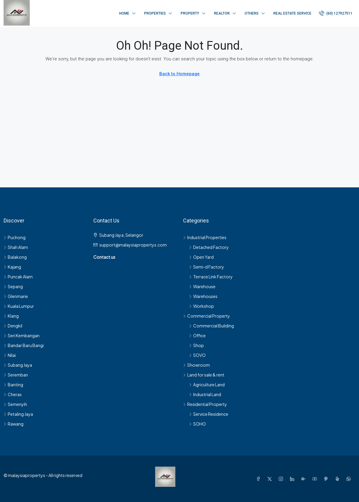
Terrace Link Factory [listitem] (211, 276)
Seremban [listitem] (16, 374)
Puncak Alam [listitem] (18, 276)
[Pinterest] (327, 478)
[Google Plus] (304, 478)
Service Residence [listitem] (208, 414)
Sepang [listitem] (13, 286)
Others (252, 13)
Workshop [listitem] (201, 306)
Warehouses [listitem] (203, 296)
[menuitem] (335, 13)
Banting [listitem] (13, 384)
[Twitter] (270, 478)
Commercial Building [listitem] (211, 325)
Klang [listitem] (11, 316)
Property (190, 13)
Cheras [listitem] (13, 394)
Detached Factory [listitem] (209, 247)
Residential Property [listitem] (205, 404)
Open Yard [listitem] (201, 257)
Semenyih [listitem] (15, 404)
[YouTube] (316, 478)
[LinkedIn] (293, 478)
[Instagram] (282, 478)
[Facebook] (259, 478)
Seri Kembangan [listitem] (22, 335)
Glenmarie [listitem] (16, 296)
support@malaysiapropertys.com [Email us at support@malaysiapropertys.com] (133, 244)
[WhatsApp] (350, 478)
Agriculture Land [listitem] (207, 384)
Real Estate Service (292, 13)
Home (124, 13)
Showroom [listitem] (196, 365)
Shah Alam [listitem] (16, 247)
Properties (155, 13)
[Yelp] (338, 478)
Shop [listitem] (196, 345)
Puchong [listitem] (15, 237)
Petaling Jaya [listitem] (18, 414)
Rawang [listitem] (13, 423)
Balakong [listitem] (15, 257)
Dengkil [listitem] (13, 325)
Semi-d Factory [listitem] (206, 266)
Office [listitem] (197, 335)
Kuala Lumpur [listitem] (19, 306)
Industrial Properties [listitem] (204, 237)
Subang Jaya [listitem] (18, 365)
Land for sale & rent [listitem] (203, 374)
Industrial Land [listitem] (205, 394)
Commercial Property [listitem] (206, 316)
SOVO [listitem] (197, 355)
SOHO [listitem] (197, 423)
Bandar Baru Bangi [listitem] (24, 345)
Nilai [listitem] (10, 355)
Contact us (104, 257)
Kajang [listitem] (12, 266)
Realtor (222, 13)
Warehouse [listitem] (202, 286)
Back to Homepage (179, 73)
